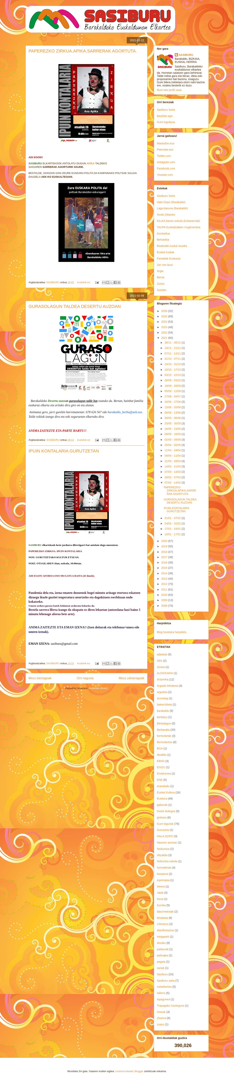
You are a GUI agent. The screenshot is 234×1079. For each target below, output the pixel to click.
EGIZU (161, 767)
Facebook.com (166, 168)
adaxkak (162, 654)
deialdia (161, 754)
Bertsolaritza (164, 742)
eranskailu (163, 786)
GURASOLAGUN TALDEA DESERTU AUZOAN (75, 306)
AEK (160, 660)
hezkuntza (163, 848)
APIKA (91, 163)
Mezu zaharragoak (131, 678)
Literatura (163, 924)
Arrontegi (162, 698)
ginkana (162, 817)
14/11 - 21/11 (172, 347)
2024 (164, 321)
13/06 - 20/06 (172, 407)
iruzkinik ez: (84, 282)
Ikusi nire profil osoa (169, 90)
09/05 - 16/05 (172, 434)
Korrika (161, 905)
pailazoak (163, 949)
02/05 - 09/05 (172, 439)
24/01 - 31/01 (172, 523)
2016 (164, 562)
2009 (164, 600)
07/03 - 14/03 (172, 471)
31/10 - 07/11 (172, 358)
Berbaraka (163, 729)
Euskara (162, 798)
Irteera (161, 886)
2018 (164, 551)
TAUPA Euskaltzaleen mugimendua (178, 227)
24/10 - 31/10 (172, 364)
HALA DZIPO (165, 836)
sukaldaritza (164, 986)
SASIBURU (186, 54)
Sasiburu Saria (166, 109)
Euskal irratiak (165, 252)
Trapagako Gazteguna (170, 1005)
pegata (161, 961)
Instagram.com (166, 162)
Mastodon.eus (165, 143)
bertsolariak (164, 735)
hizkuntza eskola (167, 861)
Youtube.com (165, 174)
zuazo (160, 1024)
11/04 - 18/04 (172, 450)
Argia (160, 271)
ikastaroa (162, 873)
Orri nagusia (85, 678)
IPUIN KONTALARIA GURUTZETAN (64, 450)
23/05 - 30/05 (172, 423)
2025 (164, 316)
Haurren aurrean (167, 842)
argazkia (162, 692)
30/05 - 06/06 (172, 417)
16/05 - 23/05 (172, 428)
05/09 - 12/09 (172, 391)
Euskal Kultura (166, 792)
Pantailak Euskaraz (169, 258)
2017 (164, 557)
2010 (164, 594)
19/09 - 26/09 (172, 385)
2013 (164, 578)
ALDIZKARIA (165, 673)
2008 (164, 605)
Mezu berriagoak (40, 678)
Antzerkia (162, 679)
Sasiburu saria (166, 980)
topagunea (163, 999)
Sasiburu (162, 974)
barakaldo (163, 710)
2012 (164, 584)
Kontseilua (163, 233)
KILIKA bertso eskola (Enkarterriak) (178, 220)
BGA (160, 748)
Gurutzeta (163, 829)
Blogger (138, 1071)
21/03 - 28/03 (172, 461)
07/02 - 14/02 (172, 482)
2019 (164, 546)
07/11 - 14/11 (172, 353)
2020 (164, 541)
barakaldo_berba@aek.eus (125, 412)
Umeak (161, 1012)
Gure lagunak (165, 823)
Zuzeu (161, 283)
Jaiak (160, 892)
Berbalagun (164, 723)
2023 (164, 327)
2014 (164, 573)
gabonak (162, 804)
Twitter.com (164, 155)
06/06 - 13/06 (172, 412)
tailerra (161, 993)
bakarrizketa (164, 704)
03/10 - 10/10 (172, 374)
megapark (163, 936)
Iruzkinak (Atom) (98, 688)
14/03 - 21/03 (172, 466)
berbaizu (162, 717)
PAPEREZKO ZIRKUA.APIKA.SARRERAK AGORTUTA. (83, 51)
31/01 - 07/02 (172, 518)
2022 (164, 332)
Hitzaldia (162, 855)
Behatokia (163, 239)
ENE (160, 779)
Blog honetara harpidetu (171, 632)
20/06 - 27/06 (172, 401)
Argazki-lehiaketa (167, 685)
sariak (160, 968)
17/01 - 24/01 (172, 528)
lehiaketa (162, 917)
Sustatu (161, 289)
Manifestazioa (165, 930)
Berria (160, 277)
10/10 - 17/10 (172, 369)
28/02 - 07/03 (172, 477)
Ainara (161, 667)
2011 (164, 589)
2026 (164, 311)
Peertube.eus (165, 149)
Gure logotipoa (166, 122)
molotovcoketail (124, 1071)
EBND (161, 761)
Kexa (160, 899)
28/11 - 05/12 (172, 342)
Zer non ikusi (165, 264)
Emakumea (164, 773)
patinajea (162, 955)
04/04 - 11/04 (172, 455)
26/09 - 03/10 (172, 380)
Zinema (161, 1018)
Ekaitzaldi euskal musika (172, 246)
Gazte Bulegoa (166, 811)
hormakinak (164, 867)
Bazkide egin (165, 116)
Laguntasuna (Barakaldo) (172, 208)
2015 (164, 567)
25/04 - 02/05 (172, 445)
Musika (161, 942)
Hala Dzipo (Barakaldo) (171, 202)
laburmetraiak (165, 911)
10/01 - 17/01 (172, 534)
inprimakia (163, 880)
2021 (164, 337)
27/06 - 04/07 (172, 396)
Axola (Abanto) (166, 214)
